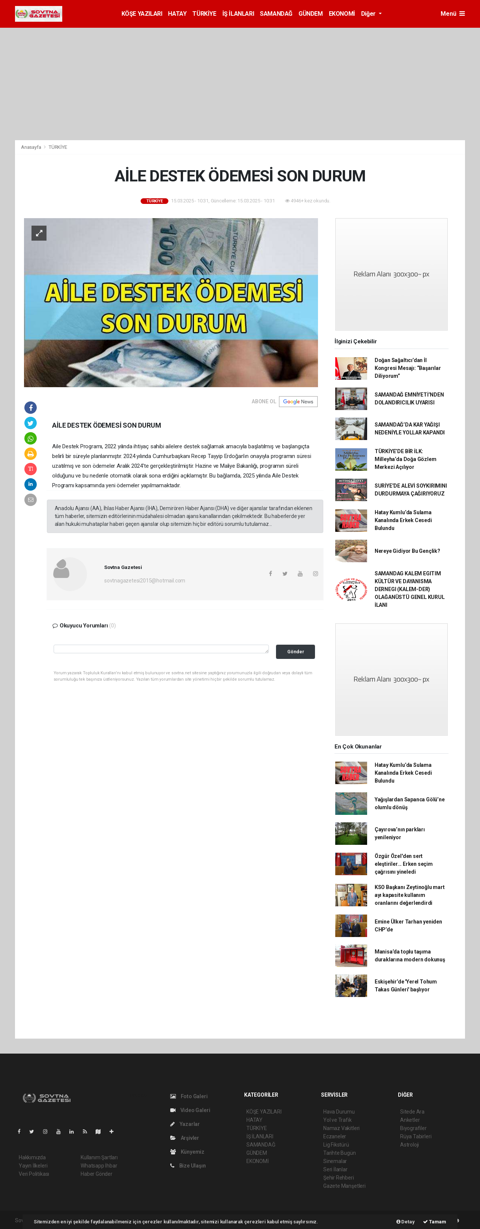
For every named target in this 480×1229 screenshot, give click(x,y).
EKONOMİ (342, 13)
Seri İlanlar (335, 1169)
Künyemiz (187, 1152)
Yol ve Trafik (337, 1120)
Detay (405, 1222)
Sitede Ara (412, 1112)
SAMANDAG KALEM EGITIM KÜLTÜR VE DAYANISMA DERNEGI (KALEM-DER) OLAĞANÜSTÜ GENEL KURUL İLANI (410, 589)
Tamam (434, 1222)
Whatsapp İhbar (99, 1166)
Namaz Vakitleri (341, 1128)
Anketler (410, 1120)
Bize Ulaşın (188, 1166)
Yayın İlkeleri (33, 1166)
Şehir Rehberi (338, 1178)
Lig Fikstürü (336, 1145)
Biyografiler (413, 1128)
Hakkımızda (32, 1157)
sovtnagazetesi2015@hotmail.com (144, 581)
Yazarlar (185, 1124)
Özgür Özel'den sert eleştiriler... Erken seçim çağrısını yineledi (404, 864)
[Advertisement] (240, 83)
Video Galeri (190, 1110)
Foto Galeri (189, 1096)
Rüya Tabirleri (415, 1136)
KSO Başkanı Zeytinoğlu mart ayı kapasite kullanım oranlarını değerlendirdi (410, 895)
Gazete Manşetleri (344, 1186)
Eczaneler (334, 1136)
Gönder (295, 651)
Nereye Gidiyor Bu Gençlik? (407, 551)
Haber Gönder (96, 1174)
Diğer (369, 13)
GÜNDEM (310, 13)
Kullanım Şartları (99, 1157)
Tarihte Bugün (339, 1153)
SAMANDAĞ (276, 13)
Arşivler (184, 1138)
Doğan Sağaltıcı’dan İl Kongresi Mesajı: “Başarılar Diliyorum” (408, 368)
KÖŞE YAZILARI (142, 13)
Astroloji (409, 1145)
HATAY (177, 13)
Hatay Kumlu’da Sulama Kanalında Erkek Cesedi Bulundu (403, 520)
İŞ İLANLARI (238, 13)
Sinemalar (335, 1161)
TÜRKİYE (204, 13)
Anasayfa (31, 147)
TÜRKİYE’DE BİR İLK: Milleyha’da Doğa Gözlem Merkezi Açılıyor (405, 459)
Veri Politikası (34, 1174)
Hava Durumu (339, 1112)
